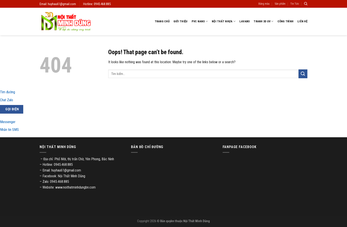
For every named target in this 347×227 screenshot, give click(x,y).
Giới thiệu (181, 21)
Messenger (7, 122)
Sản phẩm (280, 3)
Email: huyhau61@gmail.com (58, 4)
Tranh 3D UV (263, 21)
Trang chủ (162, 21)
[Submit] (303, 73)
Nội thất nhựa (223, 21)
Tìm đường (7, 92)
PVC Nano (200, 21)
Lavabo (244, 21)
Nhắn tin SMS (9, 130)
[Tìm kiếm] (305, 4)
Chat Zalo (6, 100)
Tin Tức (294, 3)
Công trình (286, 21)
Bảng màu (264, 3)
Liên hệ (302, 21)
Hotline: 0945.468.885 (97, 4)
